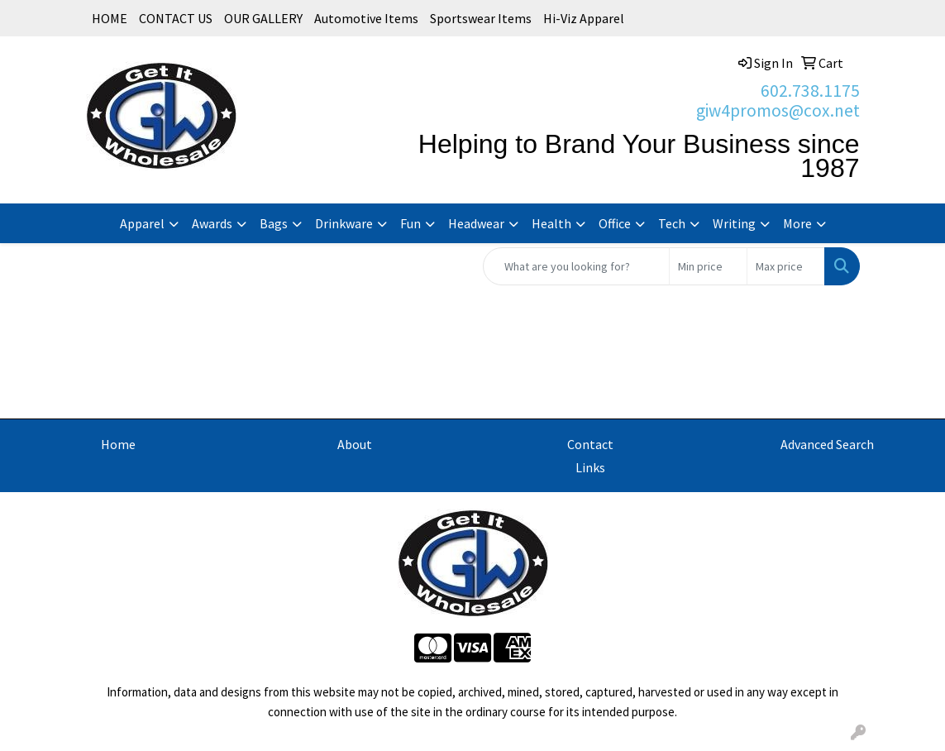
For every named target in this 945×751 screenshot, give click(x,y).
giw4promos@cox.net (778, 110)
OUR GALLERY (263, 18)
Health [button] (551, 223)
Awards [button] (212, 223)
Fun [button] (410, 223)
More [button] (797, 223)
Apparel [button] (142, 223)
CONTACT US (175, 18)
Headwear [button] (476, 223)
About (354, 444)
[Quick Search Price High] (786, 266)
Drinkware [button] (344, 223)
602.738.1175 (810, 90)
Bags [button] (274, 223)
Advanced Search (827, 444)
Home (118, 444)
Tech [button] (671, 223)
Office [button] (615, 223)
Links (590, 467)
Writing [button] (734, 223)
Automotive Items (366, 18)
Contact (590, 444)
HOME (109, 18)
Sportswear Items (481, 18)
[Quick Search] (576, 266)
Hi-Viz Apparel (583, 18)
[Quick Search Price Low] (708, 266)
